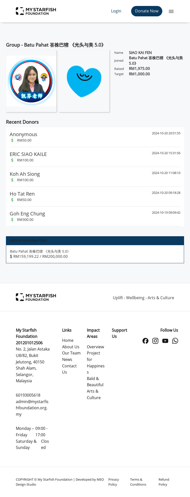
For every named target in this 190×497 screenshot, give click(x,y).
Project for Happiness (96, 362)
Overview (95, 347)
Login (116, 11)
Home (67, 340)
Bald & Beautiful (95, 382)
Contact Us (69, 369)
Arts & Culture (94, 394)
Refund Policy (164, 482)
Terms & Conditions (138, 482)
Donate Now (146, 11)
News (67, 359)
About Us (70, 347)
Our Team (71, 353)
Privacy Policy (113, 482)
